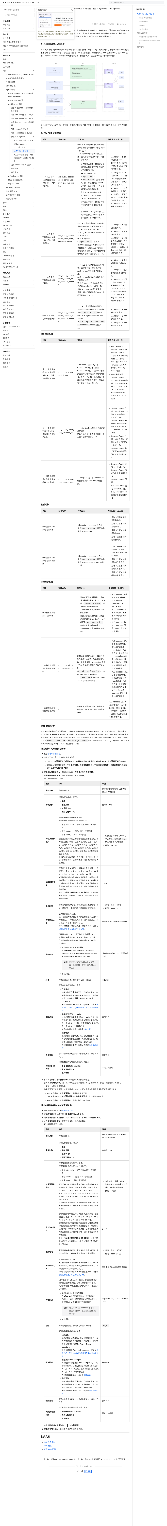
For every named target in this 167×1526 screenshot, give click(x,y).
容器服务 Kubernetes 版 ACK (24, 11)
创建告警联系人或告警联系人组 (71, 937)
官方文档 (6, 11)
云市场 (61, 4)
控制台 (144, 4)
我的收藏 (123, 32)
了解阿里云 (83, 4)
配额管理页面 (67, 1119)
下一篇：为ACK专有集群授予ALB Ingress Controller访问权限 (103, 1467)
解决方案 (40, 4)
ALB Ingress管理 (115, 17)
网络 (94, 17)
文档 (133, 4)
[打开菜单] (4, 4)
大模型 (25, 4)
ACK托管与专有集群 (75, 17)
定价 (54, 4)
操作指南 (88, 17)
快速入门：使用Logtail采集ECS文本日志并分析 (80, 1016)
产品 (33, 4)
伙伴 (68, 4)
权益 (48, 4)
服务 (74, 4)
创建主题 (87, 1037)
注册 (150, 4)
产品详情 (111, 32)
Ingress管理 (103, 17)
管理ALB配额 (50, 1457)
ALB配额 (48, 1454)
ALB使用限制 (49, 1450)
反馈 (88, 1479)
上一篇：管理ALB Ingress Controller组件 (58, 1467)
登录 (159, 4)
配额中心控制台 (54, 762)
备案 (138, 4)
